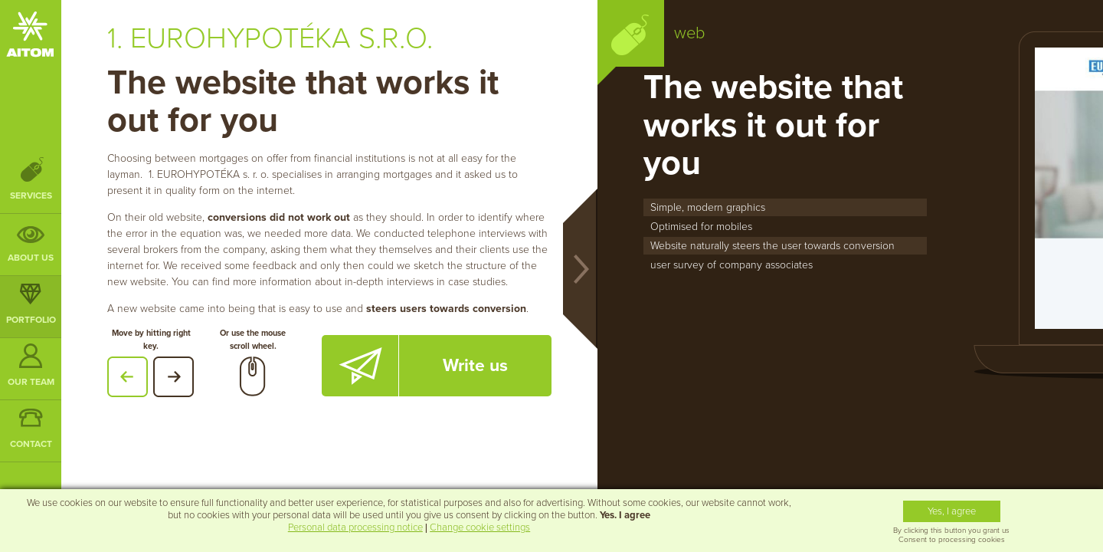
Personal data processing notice (355, 527)
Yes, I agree (952, 511)
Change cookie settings (480, 527)
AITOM (30, 35)
